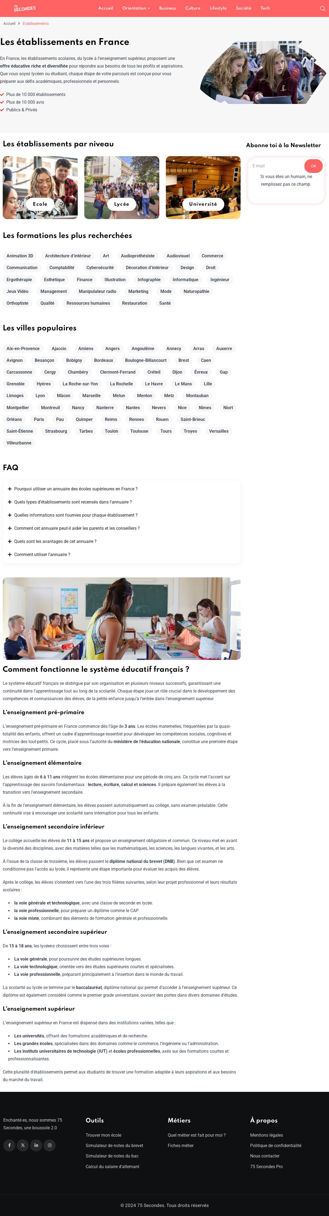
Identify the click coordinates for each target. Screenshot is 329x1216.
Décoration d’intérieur (147, 267)
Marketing (138, 291)
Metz (169, 395)
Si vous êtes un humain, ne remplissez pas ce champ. (286, 180)
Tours (166, 431)
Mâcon (63, 395)
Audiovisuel (178, 255)
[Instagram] (50, 1145)
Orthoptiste (17, 303)
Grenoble (16, 383)
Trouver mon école (103, 1135)
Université (203, 204)
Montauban (197, 395)
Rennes (136, 419)
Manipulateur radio (97, 291)
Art (106, 255)
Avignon (15, 360)
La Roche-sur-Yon (80, 383)
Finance (85, 279)
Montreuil (50, 407)
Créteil (154, 372)
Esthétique (54, 279)
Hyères (44, 383)
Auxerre (224, 348)
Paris (39, 419)
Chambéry (78, 372)
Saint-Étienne (20, 431)
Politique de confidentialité (275, 1145)
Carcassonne (19, 372)
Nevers (159, 407)
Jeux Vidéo (17, 291)
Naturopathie (196, 291)
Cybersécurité (100, 267)
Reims (111, 419)
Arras (198, 348)
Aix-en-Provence (23, 348)
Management (54, 291)
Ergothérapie (19, 279)
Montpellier (18, 407)
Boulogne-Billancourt (145, 360)
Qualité (47, 303)
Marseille (91, 395)
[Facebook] (9, 1145)
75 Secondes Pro (266, 1166)
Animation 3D (20, 255)
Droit (210, 267)
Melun (119, 395)
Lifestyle (218, 8)
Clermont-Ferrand (117, 372)
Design (187, 267)
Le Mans (183, 383)
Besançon (44, 360)
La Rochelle (121, 383)
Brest (183, 360)
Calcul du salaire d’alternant (112, 1166)
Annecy (173, 348)
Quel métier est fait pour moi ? (197, 1135)
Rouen (162, 419)
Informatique (185, 279)
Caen (206, 360)
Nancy (78, 407)
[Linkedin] (36, 1145)
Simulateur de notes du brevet (114, 1145)
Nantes (133, 407)
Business (167, 8)
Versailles (219, 431)
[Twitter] (23, 1145)
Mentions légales (266, 1135)
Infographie (149, 279)
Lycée (121, 204)
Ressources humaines (88, 303)
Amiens (85, 348)
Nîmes (205, 407)
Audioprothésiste (138, 255)
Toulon (111, 431)
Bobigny (74, 360)
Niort (228, 407)
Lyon (40, 395)
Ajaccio (59, 348)
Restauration (134, 303)
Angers (112, 348)
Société (243, 8)
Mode (166, 291)
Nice (182, 407)
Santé (165, 303)
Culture (192, 8)
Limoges (15, 395)
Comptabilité (62, 267)
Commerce (212, 255)
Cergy (50, 372)
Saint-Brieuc (193, 419)
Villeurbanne (19, 443)
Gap (224, 372)
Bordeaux (103, 360)
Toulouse (139, 431)
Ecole (40, 204)
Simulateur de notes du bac (112, 1156)
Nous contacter (264, 1156)
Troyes (190, 431)
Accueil (105, 8)
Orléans (14, 419)
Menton (144, 395)
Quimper (84, 419)
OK (313, 166)
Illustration (115, 279)
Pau (60, 419)
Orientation (134, 8)
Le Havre (154, 383)
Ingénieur (219, 279)
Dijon (177, 372)
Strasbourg (56, 431)
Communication (22, 267)
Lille (208, 383)
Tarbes (86, 431)
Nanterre (105, 407)
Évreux (201, 372)
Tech (265, 8)
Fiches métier (181, 1145)
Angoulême (143, 348)
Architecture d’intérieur (68, 255)
